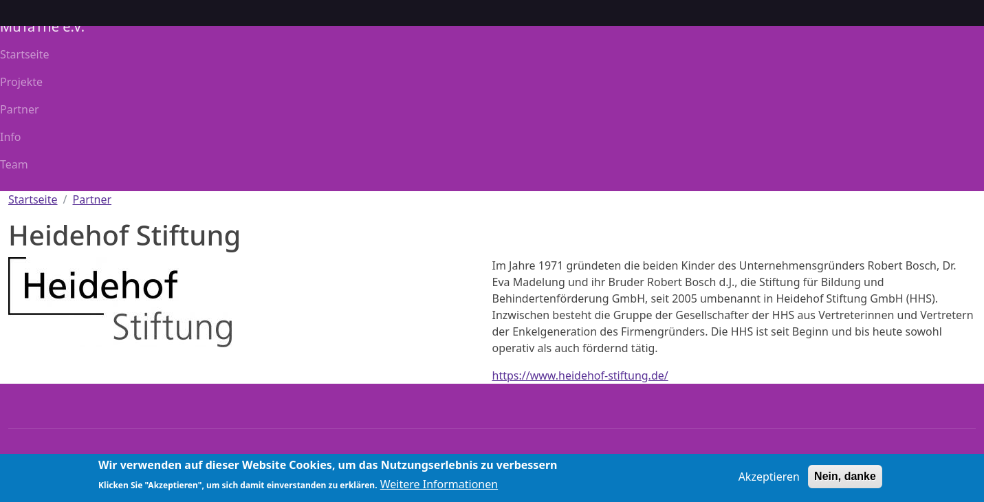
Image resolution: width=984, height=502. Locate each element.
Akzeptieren (769, 480)
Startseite (25, 54)
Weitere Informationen (439, 487)
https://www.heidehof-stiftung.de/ (580, 375)
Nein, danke (845, 479)
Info (10, 136)
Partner (19, 109)
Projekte (21, 81)
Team (14, 164)
